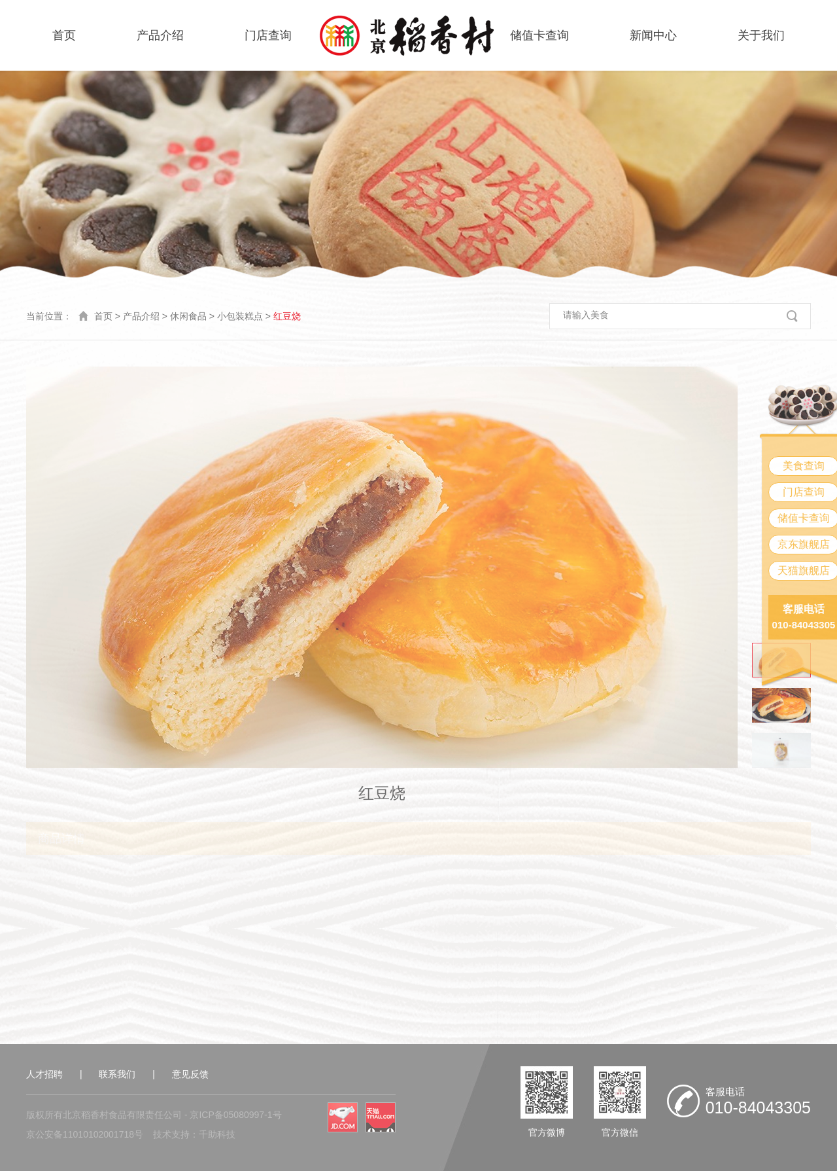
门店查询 (268, 35)
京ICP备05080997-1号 (235, 1114)
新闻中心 (653, 35)
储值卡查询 (539, 35)
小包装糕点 (240, 316)
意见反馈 (190, 1074)
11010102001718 (98, 1134)
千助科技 (217, 1134)
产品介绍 (160, 35)
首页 (64, 35)
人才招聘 (44, 1074)
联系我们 (117, 1074)
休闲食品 (188, 316)
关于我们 (761, 35)
